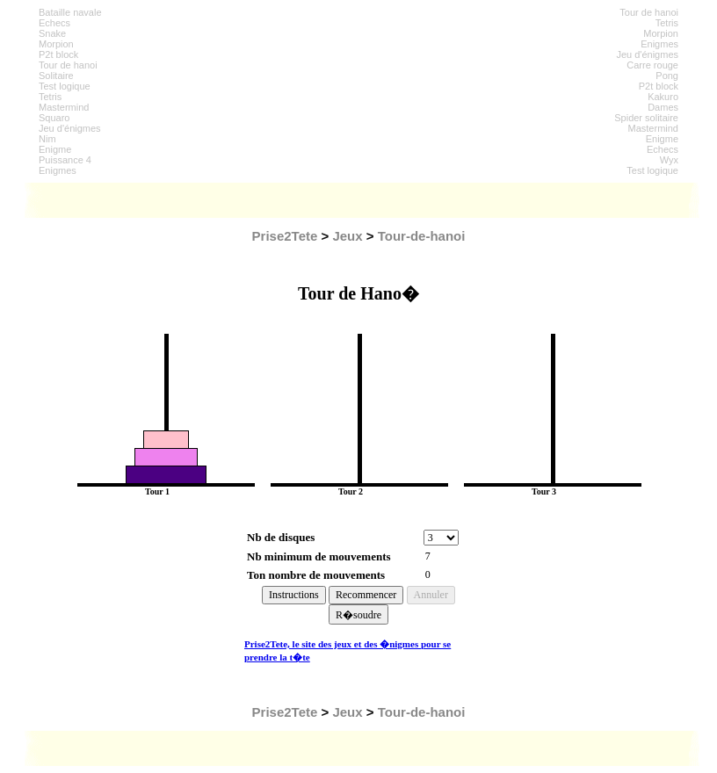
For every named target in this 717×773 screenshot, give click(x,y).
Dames (663, 107)
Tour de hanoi (68, 65)
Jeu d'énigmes (70, 128)
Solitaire (56, 75)
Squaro (54, 117)
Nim (47, 139)
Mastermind (64, 107)
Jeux (347, 235)
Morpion (56, 44)
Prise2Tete (285, 235)
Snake (52, 33)
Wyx (669, 160)
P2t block (58, 54)
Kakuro (663, 96)
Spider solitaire (646, 117)
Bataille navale (70, 12)
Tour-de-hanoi (422, 235)
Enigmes (57, 170)
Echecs (54, 23)
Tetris (50, 96)
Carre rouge (652, 65)
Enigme (55, 149)
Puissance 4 (65, 160)
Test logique (65, 86)
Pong (666, 75)
